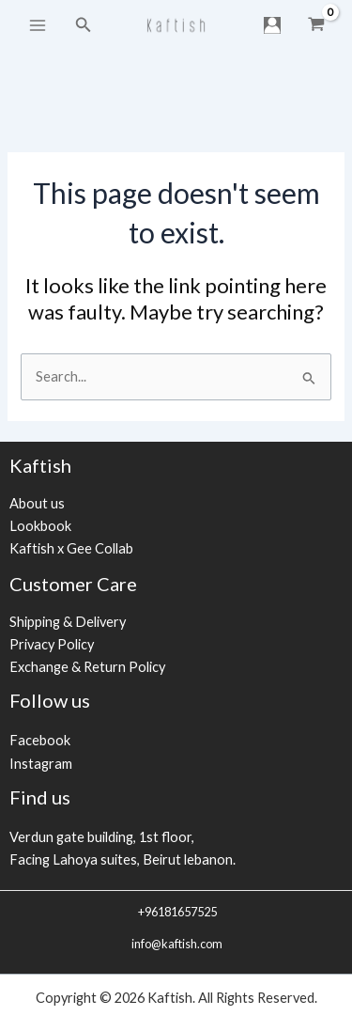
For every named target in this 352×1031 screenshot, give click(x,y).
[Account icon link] (272, 25)
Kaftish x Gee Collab (71, 548)
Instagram (40, 764)
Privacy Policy (51, 644)
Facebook (39, 740)
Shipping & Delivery (67, 622)
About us (37, 503)
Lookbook (40, 526)
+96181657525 (176, 911)
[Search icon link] (83, 25)
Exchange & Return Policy (87, 667)
